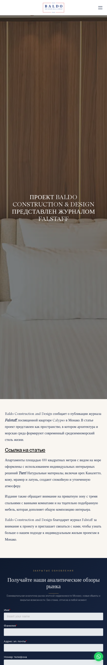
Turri (23, 473)
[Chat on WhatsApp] (98, 656)
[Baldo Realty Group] (53, 8)
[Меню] (100, 8)
